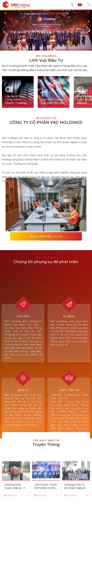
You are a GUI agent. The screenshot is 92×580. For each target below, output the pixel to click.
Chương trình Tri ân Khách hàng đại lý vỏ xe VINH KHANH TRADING (75, 504)
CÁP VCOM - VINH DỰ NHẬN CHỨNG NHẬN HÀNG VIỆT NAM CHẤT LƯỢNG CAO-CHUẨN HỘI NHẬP (46, 504)
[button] (88, 29)
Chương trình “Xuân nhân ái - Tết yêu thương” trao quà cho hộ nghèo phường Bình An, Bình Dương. (15, 504)
